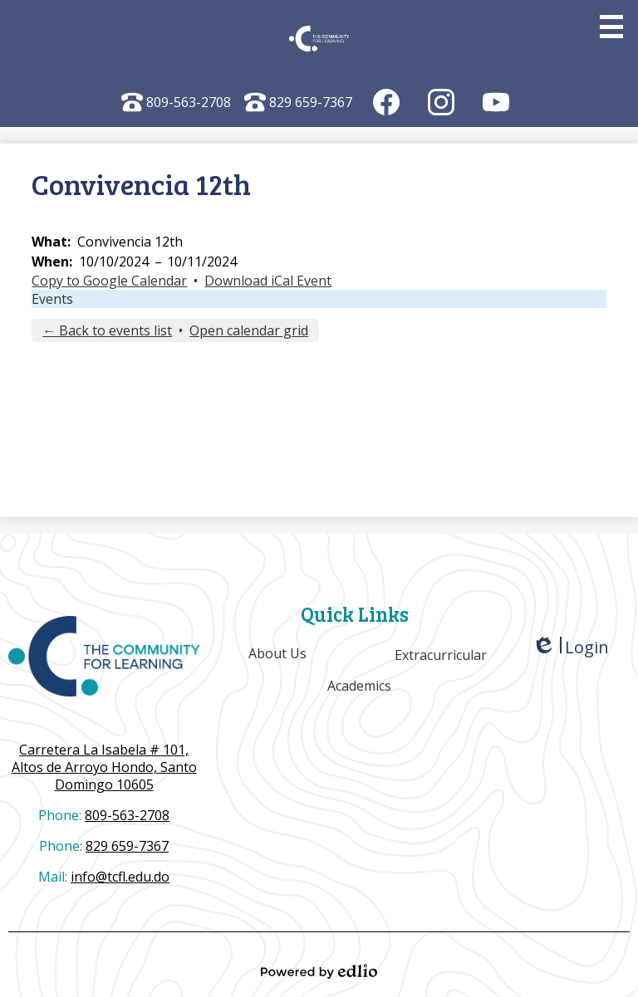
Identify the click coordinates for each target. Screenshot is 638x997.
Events (52, 299)
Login (570, 647)
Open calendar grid (248, 330)
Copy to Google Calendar (109, 280)
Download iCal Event (267, 280)
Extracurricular (441, 655)
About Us (277, 653)
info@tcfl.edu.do (120, 876)
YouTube (496, 106)
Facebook (386, 106)
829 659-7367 (298, 102)
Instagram (441, 106)
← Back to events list (107, 330)
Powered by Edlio (319, 971)
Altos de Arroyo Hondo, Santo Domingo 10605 (103, 767)
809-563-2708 (176, 102)
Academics (359, 686)
